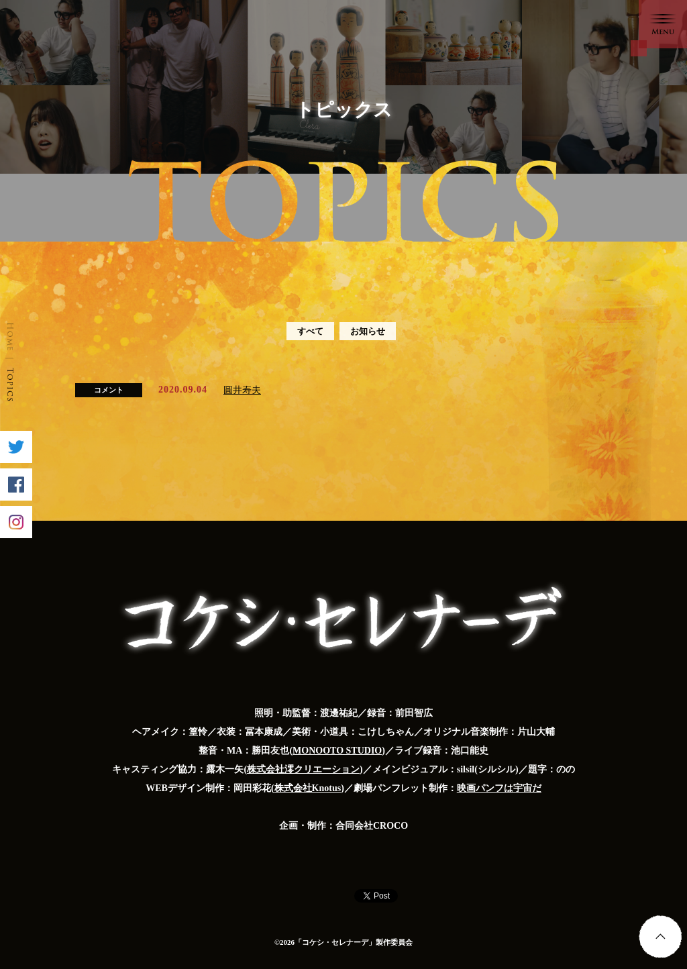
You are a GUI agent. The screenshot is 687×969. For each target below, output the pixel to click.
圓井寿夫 (242, 390)
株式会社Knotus (307, 788)
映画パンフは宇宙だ (499, 788)
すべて (310, 331)
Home (10, 337)
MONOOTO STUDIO (337, 751)
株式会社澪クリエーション (303, 769)
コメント (108, 390)
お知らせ (367, 331)
